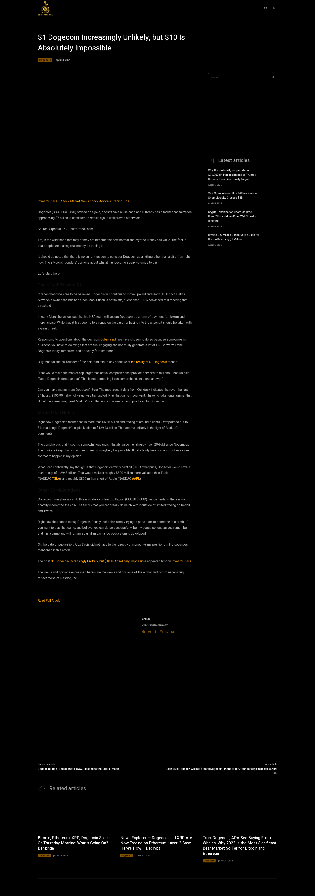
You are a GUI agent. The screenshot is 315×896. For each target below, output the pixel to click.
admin (146, 619)
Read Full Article (49, 600)
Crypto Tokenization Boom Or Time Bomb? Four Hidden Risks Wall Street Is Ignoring (232, 216)
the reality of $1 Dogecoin (149, 362)
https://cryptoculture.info (155, 625)
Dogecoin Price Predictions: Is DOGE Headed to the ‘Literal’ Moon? (79, 769)
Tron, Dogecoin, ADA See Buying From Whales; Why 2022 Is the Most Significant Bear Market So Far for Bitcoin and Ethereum (237, 846)
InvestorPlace (181, 561)
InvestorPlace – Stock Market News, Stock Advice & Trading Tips (83, 201)
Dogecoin (45, 60)
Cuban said (108, 339)
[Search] (273, 77)
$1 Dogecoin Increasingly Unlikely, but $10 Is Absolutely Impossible (98, 561)
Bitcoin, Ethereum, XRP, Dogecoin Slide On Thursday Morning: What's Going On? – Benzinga (73, 843)
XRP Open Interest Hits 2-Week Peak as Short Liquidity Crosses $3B (232, 195)
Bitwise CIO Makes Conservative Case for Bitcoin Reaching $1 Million (233, 236)
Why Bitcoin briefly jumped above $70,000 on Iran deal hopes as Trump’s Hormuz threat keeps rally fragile (232, 175)
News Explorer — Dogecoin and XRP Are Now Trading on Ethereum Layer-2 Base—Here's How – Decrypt (157, 843)
